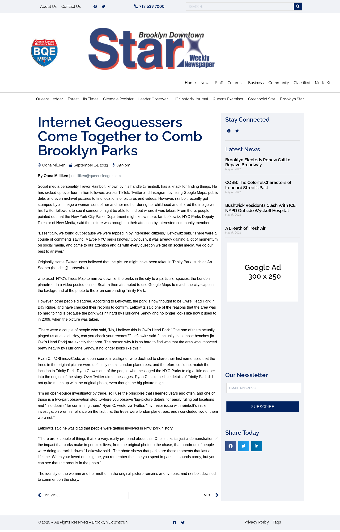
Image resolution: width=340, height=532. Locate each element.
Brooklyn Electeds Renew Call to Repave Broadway (257, 164)
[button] (230, 447)
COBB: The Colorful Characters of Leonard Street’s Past (258, 187)
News (205, 84)
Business (256, 84)
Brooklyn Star (292, 100)
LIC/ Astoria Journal (190, 100)
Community (278, 84)
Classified (302, 84)
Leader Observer (153, 100)
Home (190, 84)
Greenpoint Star (261, 100)
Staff (219, 84)
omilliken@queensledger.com (96, 177)
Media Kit (323, 84)
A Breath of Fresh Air (245, 229)
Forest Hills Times (83, 100)
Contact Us (71, 7)
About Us (48, 7)
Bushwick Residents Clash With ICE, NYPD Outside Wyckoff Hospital (261, 209)
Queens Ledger (49, 100)
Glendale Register (118, 100)
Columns (235, 84)
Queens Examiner (228, 100)
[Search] (298, 7)
